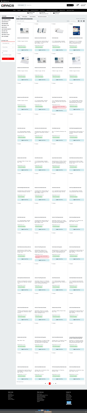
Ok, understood (48, 411)
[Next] (53, 383)
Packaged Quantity (7, 29)
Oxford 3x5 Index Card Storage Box (40, 337)
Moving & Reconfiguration (41, 396)
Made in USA (5, 32)
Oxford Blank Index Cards (56, 128)
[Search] (46, 5)
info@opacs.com (5, 1)
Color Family (5, 36)
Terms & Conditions (11, 399)
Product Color (6, 34)
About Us (9, 397)
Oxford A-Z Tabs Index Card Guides (40, 307)
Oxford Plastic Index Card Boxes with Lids (76, 157)
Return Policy (10, 396)
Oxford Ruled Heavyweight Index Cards (75, 128)
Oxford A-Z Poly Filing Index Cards (57, 217)
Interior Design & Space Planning (42, 395)
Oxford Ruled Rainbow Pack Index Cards (75, 277)
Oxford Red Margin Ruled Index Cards (23, 187)
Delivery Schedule (11, 395)
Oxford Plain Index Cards (39, 97)
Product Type (6, 25)
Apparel (38, 401)
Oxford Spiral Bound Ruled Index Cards (23, 277)
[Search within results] (26, 21)
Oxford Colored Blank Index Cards (74, 217)
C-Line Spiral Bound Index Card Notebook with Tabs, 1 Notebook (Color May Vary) (76, 338)
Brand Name (5, 23)
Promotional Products (40, 400)
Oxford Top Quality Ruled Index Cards (75, 187)
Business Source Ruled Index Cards (23, 67)
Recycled (5, 27)
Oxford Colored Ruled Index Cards (22, 307)
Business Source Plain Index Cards (40, 67)
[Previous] (48, 383)
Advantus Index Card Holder (21, 157)
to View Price (24, 79)
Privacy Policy (10, 398)
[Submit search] (38, 21)
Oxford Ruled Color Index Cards (57, 97)
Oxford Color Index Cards (73, 97)
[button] (77, 5)
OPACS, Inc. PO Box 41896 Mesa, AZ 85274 (69, 395)
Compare (19, 23)
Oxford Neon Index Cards (56, 187)
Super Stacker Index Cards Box (57, 157)
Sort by (68, 21)
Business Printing (40, 398)
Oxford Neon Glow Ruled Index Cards (41, 128)
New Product (5, 21)
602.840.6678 (68, 398)
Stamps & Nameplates (40, 399)
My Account (83, 5)
